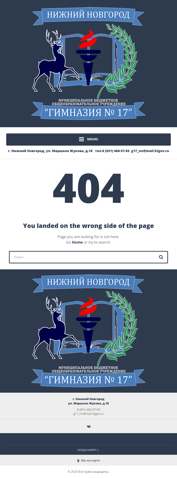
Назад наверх (88, 450)
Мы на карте (88, 460)
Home (77, 242)
